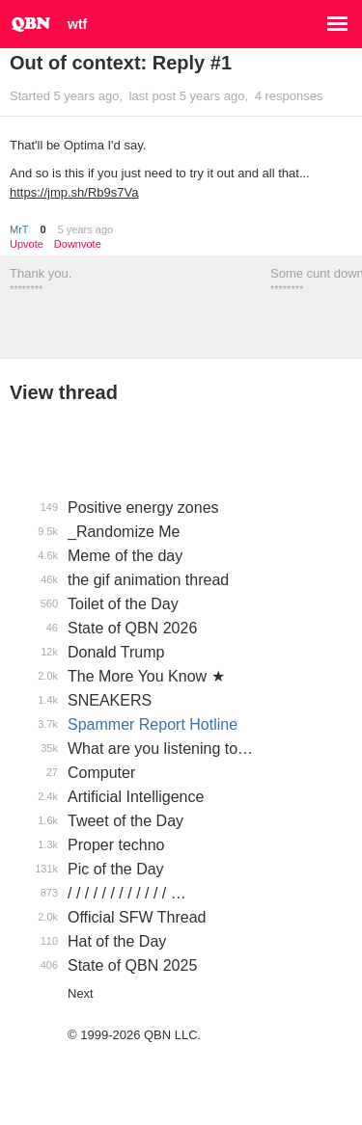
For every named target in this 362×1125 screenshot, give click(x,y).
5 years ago (85, 229)
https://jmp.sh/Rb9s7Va (74, 192)
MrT (19, 229)
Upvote (26, 244)
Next (81, 993)
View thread (64, 392)
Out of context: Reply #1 (121, 62)
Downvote (77, 244)
